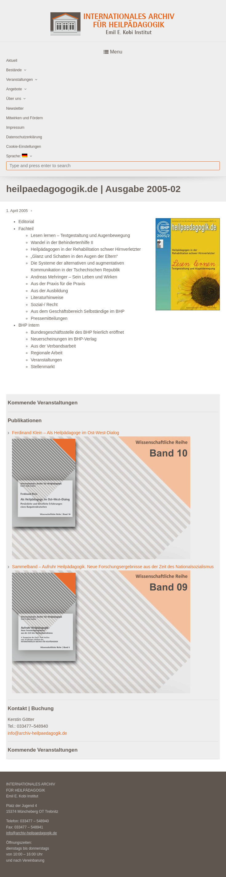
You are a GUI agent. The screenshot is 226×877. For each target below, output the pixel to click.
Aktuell (11, 60)
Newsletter (15, 108)
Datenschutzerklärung (24, 137)
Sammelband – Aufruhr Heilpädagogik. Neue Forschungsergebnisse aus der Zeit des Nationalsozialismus (113, 566)
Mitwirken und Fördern (24, 118)
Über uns (13, 98)
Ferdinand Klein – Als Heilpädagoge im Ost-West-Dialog (65, 432)
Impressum (15, 127)
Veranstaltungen (19, 79)
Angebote (14, 89)
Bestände (14, 70)
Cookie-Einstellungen (23, 146)
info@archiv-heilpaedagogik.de (37, 733)
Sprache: (16, 156)
